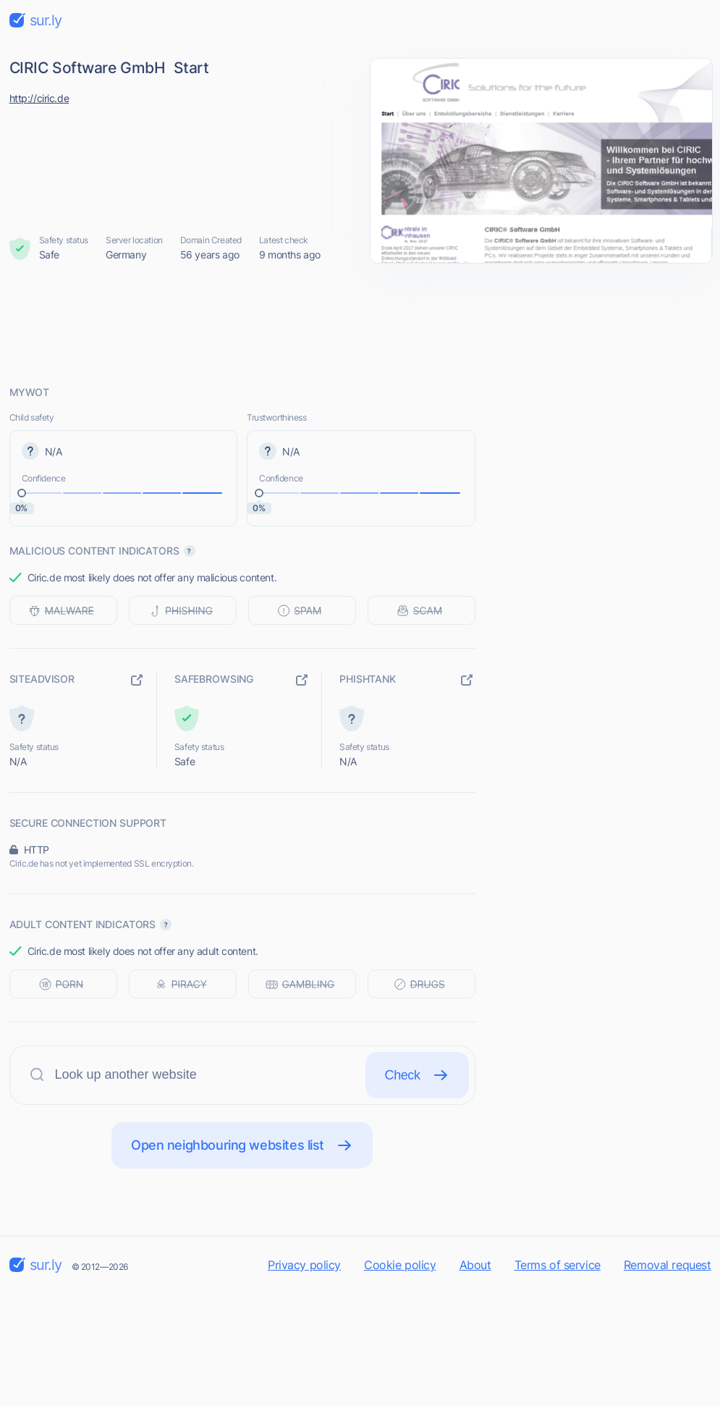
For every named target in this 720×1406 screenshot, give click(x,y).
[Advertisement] (360, 323)
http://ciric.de (39, 98)
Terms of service (557, 1265)
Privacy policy (304, 1265)
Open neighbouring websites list (242, 1145)
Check (417, 1075)
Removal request (667, 1265)
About (475, 1265)
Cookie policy (400, 1265)
